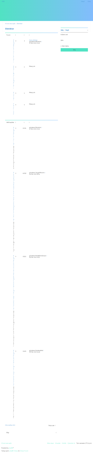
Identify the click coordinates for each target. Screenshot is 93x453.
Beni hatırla (65, 46)
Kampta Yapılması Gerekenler (13, 368)
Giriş (62, 30)
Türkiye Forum (24, 451)
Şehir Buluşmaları (13, 77)
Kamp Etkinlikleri (13, 51)
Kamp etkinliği (33, 40)
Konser (13, 96)
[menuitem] (3, 1)
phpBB (11, 448)
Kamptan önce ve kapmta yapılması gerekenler (13, 282)
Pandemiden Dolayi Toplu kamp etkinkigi (13, 197)
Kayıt (67, 30)
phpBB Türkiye (13, 451)
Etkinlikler (9, 29)
